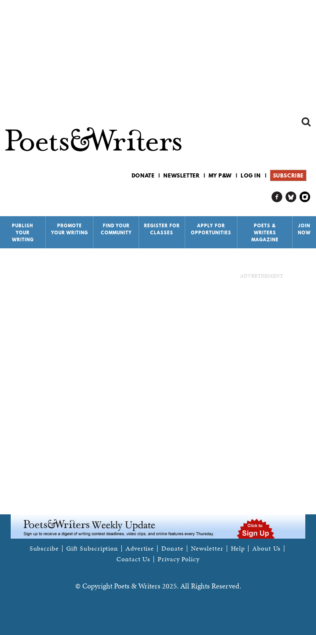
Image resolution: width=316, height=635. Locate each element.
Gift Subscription (92, 548)
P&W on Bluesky (291, 197)
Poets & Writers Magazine (265, 232)
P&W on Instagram (305, 197)
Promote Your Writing (69, 229)
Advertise (139, 548)
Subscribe (288, 175)
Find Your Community (116, 229)
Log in (251, 175)
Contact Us (133, 559)
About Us (266, 548)
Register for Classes (162, 229)
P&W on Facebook (277, 197)
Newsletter (181, 175)
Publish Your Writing (23, 232)
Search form (306, 121)
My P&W (220, 175)
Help (238, 548)
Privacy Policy (179, 559)
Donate (143, 175)
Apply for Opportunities (211, 229)
